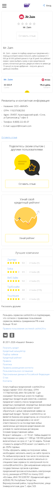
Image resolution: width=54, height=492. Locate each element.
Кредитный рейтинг (12, 357)
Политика (7, 364)
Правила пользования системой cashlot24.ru (24, 328)
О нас (5, 377)
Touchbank (13, 295)
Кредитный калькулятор (14, 351)
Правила (7, 361)
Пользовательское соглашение (18, 371)
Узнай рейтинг (27, 238)
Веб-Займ (12, 277)
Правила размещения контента (18, 367)
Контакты (7, 381)
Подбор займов (10, 354)
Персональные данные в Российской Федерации (26, 374)
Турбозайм (13, 286)
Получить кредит (11, 348)
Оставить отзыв (27, 35)
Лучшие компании (27, 252)
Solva (10, 268)
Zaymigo (11, 259)
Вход (47, 5)
